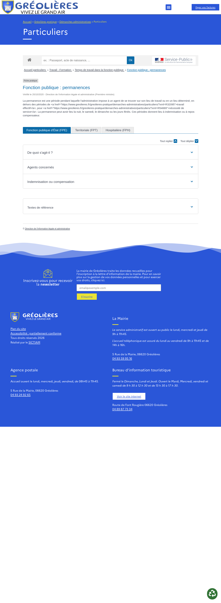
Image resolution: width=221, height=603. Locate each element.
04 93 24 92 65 (20, 395)
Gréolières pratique (45, 21)
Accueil (27, 21)
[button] (168, 7)
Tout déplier (189, 141)
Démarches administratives (75, 21)
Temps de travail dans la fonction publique (99, 69)
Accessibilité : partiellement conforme (35, 333)
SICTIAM (34, 342)
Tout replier (168, 141)
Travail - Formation (60, 69)
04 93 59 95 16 (122, 358)
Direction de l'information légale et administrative (47, 228)
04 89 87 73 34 (122, 409)
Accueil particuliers (35, 69)
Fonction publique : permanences (146, 69)
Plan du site (18, 328)
